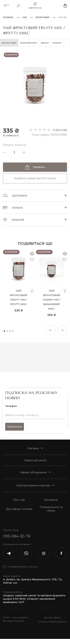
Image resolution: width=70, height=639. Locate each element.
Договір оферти (52, 617)
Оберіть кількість (14, 144)
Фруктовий (42, 17)
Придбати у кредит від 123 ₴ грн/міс (35, 178)
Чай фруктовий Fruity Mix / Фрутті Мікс (18, 297)
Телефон (11, 405)
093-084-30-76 (16, 536)
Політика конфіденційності (52, 621)
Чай (24, 17)
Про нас (19, 499)
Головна (8, 17)
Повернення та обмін (51, 508)
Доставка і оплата (19, 509)
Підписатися (14, 426)
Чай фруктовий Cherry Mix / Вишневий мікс (51, 299)
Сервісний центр (35, 460)
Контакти (51, 499)
